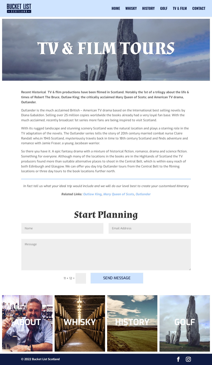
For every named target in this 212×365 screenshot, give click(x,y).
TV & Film (180, 9)
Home (116, 9)
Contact (198, 9)
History (148, 9)
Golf (163, 9)
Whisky (131, 9)
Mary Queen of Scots (118, 194)
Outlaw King (92, 194)
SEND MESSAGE (117, 278)
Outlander (143, 194)
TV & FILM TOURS (106, 48)
